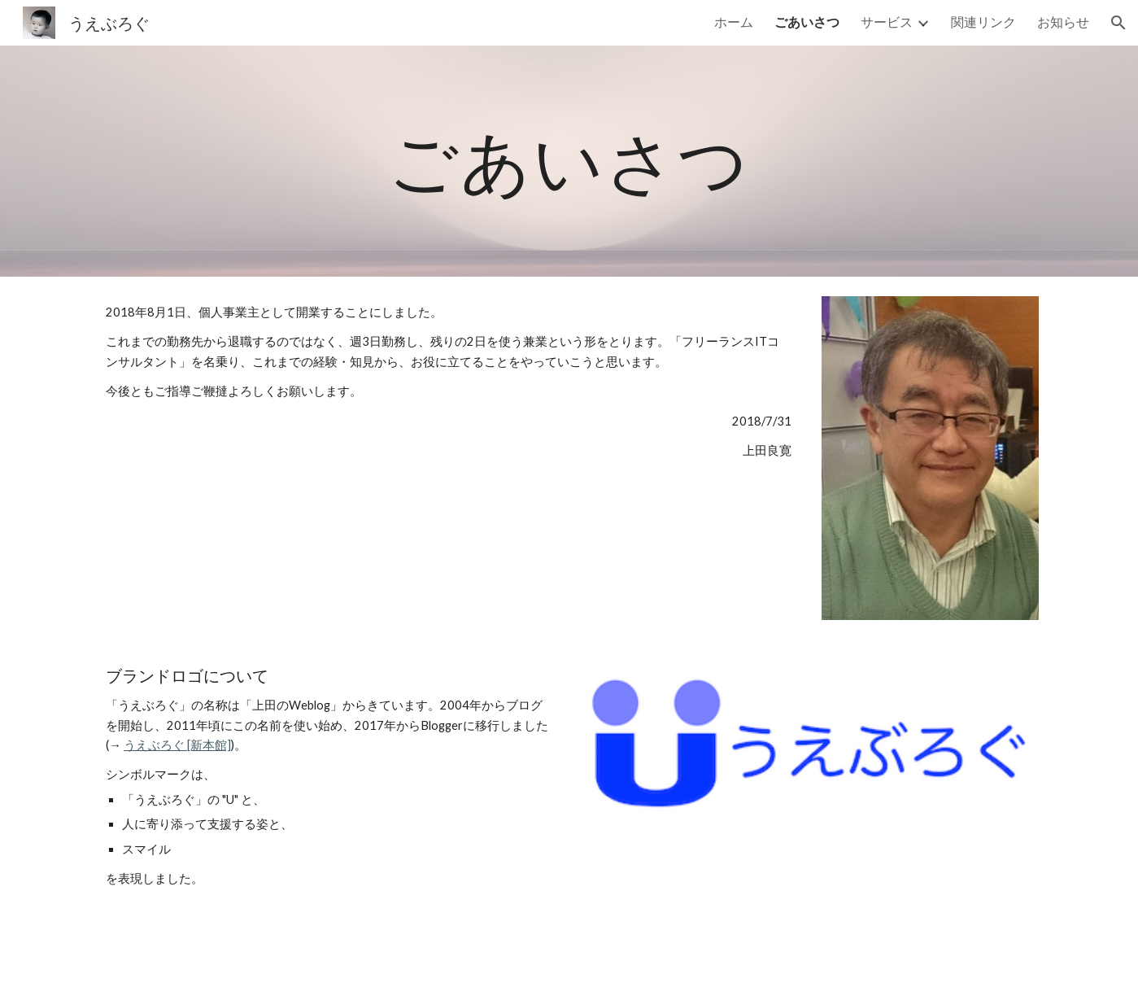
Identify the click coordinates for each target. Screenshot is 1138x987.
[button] (1118, 22)
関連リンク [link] (983, 21)
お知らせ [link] (1063, 21)
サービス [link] (887, 21)
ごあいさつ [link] (806, 21)
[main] (569, 161)
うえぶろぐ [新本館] (177, 745)
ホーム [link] (733, 21)
